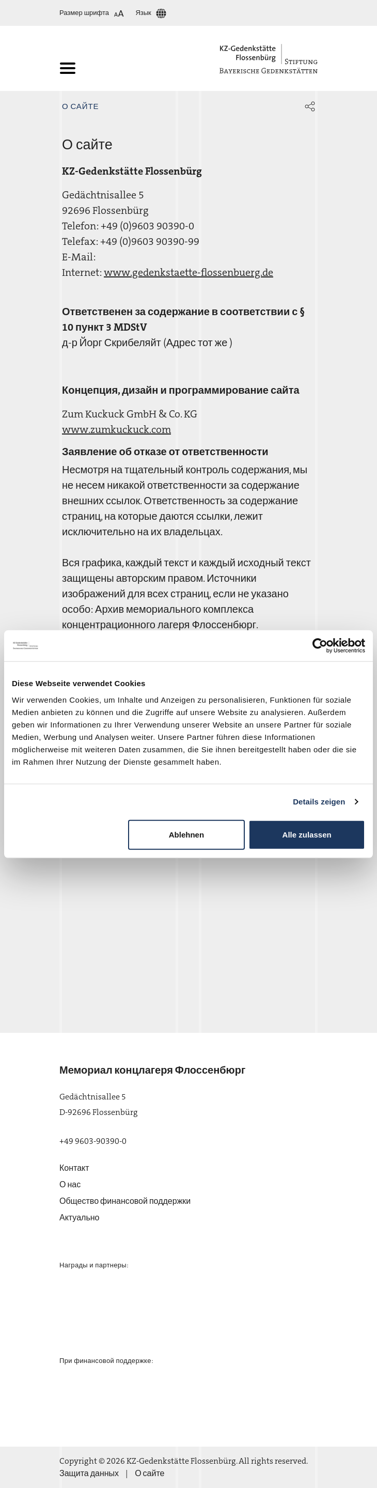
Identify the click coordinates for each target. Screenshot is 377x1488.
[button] (310, 106)
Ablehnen (186, 834)
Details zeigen (319, 801)
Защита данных (89, 1473)
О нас (70, 1184)
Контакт (74, 1168)
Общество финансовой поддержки (125, 1201)
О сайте (80, 106)
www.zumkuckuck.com (116, 429)
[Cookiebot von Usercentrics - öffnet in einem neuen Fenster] (320, 646)
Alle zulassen (307, 834)
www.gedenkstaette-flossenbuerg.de (188, 272)
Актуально (79, 1217)
